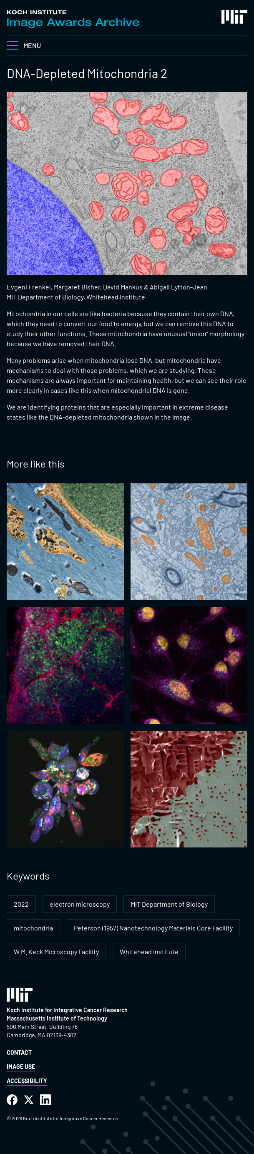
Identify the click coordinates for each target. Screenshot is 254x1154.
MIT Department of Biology (169, 904)
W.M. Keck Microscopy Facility (56, 951)
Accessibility (27, 1080)
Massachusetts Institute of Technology (57, 1018)
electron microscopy (80, 904)
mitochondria (33, 928)
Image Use (21, 1066)
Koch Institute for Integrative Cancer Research (67, 1009)
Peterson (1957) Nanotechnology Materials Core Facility (153, 928)
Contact (19, 1052)
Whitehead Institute (149, 951)
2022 (21, 904)
